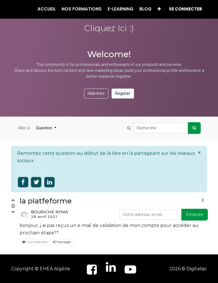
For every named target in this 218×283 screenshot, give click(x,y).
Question (44, 128)
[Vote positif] (13, 200)
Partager (62, 242)
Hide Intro (96, 93)
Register (122, 93)
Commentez (35, 242)
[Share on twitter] (36, 182)
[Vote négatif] (13, 212)
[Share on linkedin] (49, 182)
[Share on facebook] (23, 182)
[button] (159, 9)
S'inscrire (194, 214)
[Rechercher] (194, 128)
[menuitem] (46, 9)
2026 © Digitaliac (188, 268)
